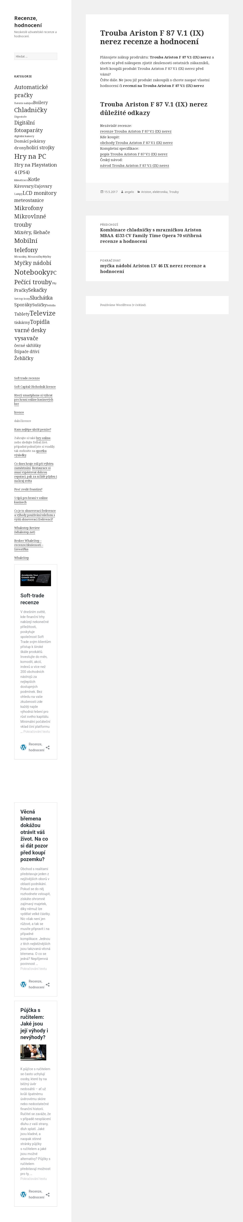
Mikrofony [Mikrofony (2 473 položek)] (28, 208)
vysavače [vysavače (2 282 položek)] (26, 338)
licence (19, 412)
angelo (129, 192)
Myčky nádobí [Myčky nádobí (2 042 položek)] (32, 263)
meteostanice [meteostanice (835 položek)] (29, 200)
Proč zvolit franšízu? (28, 489)
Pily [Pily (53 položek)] (54, 283)
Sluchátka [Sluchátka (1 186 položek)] (41, 297)
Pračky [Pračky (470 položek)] (21, 290)
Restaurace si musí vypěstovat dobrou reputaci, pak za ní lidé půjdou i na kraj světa (35, 474)
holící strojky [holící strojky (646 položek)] (40, 147)
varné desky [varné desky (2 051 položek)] (30, 330)
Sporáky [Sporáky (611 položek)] (23, 305)
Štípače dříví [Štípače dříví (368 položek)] (26, 351)
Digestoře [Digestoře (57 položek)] (20, 116)
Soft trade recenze (27, 378)
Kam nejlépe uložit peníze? (32, 429)
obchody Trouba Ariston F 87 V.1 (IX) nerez (136, 142)
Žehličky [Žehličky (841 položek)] (23, 358)
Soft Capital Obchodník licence (35, 387)
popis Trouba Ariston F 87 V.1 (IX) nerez (134, 154)
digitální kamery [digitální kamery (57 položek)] (24, 136)
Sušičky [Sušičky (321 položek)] (39, 304)
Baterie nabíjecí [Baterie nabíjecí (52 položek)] (23, 103)
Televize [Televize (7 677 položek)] (43, 313)
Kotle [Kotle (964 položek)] (34, 179)
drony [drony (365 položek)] (20, 147)
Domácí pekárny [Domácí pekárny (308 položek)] (29, 141)
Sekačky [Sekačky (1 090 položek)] (37, 290)
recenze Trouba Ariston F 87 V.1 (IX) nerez (136, 131)
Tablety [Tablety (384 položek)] (22, 314)
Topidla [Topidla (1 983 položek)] (40, 322)
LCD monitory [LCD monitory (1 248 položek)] (39, 192)
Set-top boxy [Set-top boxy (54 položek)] (22, 298)
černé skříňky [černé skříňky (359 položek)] (27, 345)
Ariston (146, 192)
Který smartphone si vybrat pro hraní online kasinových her (33, 399)
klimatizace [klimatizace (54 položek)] (21, 180)
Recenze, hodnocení (28, 21)
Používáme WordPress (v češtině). (123, 305)
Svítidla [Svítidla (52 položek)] (51, 305)
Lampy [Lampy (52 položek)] (18, 194)
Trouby (174, 192)
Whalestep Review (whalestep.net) (27, 530)
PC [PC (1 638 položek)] (53, 272)
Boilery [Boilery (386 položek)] (40, 102)
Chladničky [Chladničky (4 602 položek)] (30, 110)
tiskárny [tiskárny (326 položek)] (22, 322)
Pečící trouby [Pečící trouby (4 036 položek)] (33, 282)
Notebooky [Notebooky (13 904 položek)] (32, 272)
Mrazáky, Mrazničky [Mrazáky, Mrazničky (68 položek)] (28, 256)
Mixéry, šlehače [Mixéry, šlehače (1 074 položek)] (32, 232)
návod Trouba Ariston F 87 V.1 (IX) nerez (134, 165)
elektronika (160, 192)
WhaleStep (21, 558)
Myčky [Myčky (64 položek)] (47, 256)
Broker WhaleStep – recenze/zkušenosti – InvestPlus (28, 545)
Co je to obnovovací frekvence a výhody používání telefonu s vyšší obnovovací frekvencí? (35, 515)
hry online (43, 438)
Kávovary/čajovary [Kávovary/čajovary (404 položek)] (33, 186)
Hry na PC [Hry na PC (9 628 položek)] (30, 156)
